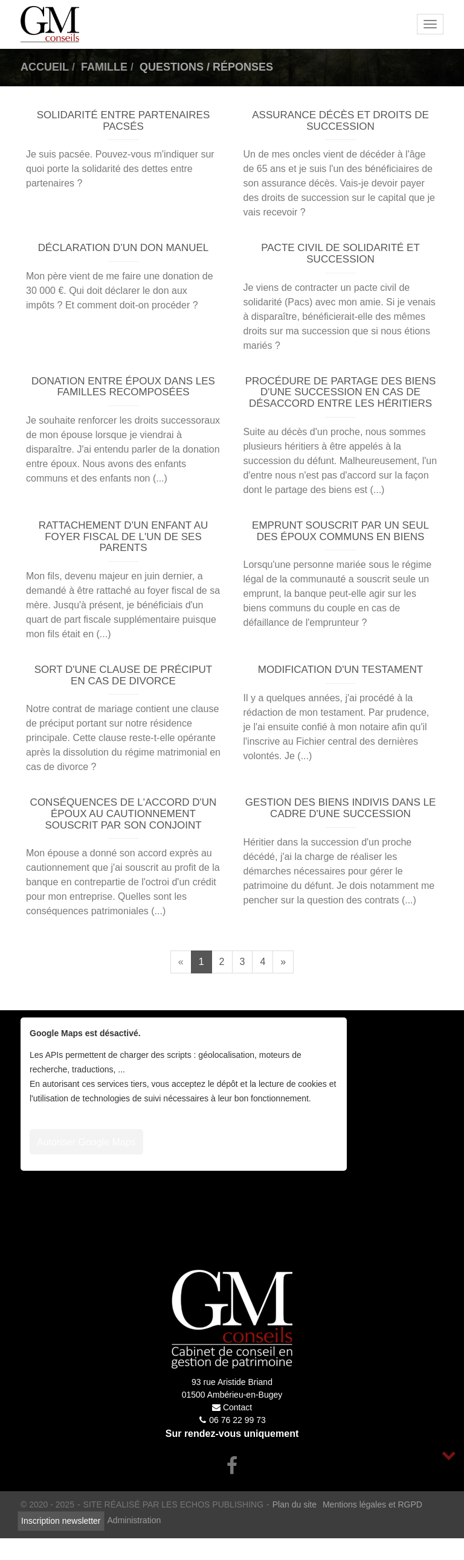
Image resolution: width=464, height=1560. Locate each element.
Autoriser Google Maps (86, 1142)
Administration (134, 1520)
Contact (237, 1407)
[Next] (283, 961)
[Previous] (181, 961)
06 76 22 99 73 (237, 1420)
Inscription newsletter (61, 1521)
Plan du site (294, 1504)
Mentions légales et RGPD (372, 1504)
